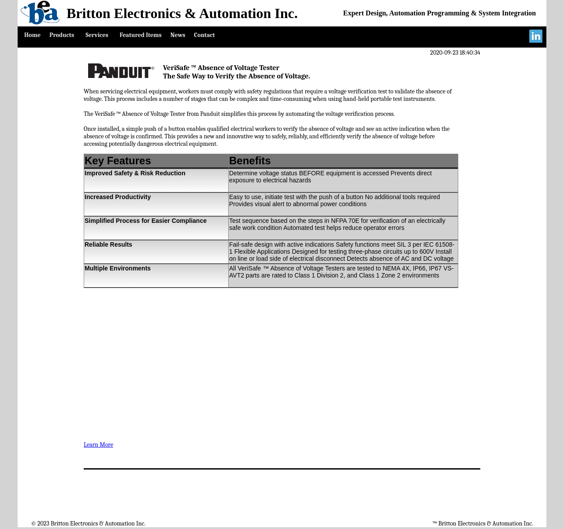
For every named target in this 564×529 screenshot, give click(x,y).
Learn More (98, 444)
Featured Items (141, 35)
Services (96, 35)
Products (61, 35)
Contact (204, 35)
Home (32, 35)
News (178, 35)
